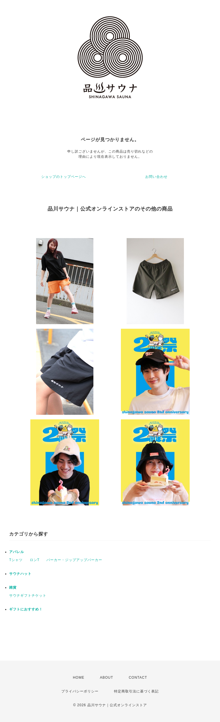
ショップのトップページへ (63, 177)
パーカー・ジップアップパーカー (74, 560)
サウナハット (20, 574)
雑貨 (13, 587)
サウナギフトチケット (27, 595)
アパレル (16, 552)
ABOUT (106, 678)
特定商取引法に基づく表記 (136, 691)
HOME (78, 678)
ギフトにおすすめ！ (26, 609)
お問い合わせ (156, 177)
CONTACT (138, 678)
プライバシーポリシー (80, 691)
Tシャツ (16, 560)
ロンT (35, 560)
